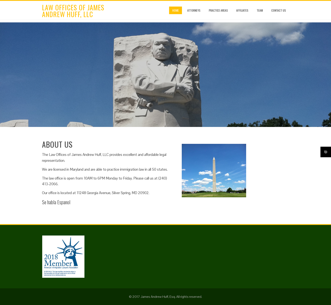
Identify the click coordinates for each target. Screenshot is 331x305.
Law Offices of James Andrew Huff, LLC (73, 10)
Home (175, 10)
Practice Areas (218, 10)
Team (260, 10)
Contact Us (278, 10)
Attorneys (193, 10)
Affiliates (242, 10)
